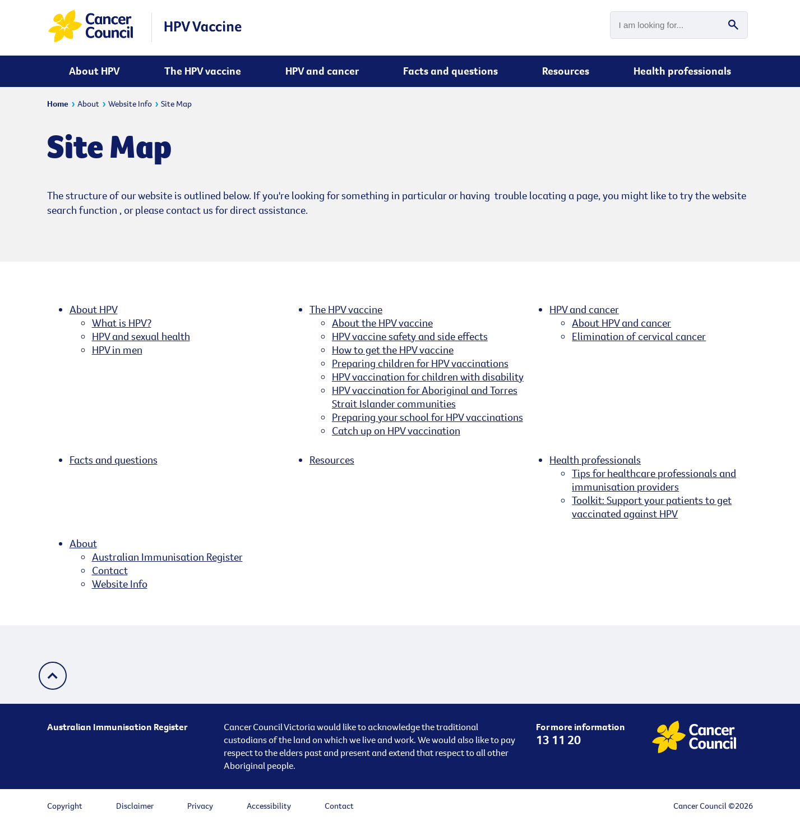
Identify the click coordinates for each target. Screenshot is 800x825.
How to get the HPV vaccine (393, 349)
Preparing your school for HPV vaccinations (427, 417)
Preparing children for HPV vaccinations (420, 363)
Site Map (176, 103)
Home (57, 103)
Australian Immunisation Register (167, 556)
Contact (110, 570)
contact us (189, 210)
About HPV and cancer (621, 322)
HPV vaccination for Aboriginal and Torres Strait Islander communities (424, 396)
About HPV (94, 70)
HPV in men (117, 349)
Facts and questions (450, 70)
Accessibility (269, 805)
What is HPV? (121, 322)
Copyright (64, 805)
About (88, 103)
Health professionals (682, 70)
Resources (565, 70)
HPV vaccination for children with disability (428, 376)
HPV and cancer (322, 70)
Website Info (130, 103)
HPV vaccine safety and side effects (410, 336)
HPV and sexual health (141, 336)
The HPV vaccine (202, 70)
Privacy (200, 805)
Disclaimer (135, 805)
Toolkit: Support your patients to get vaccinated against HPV (652, 506)
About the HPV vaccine (382, 322)
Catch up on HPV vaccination (396, 430)
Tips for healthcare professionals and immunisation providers (654, 479)
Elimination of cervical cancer (639, 336)
